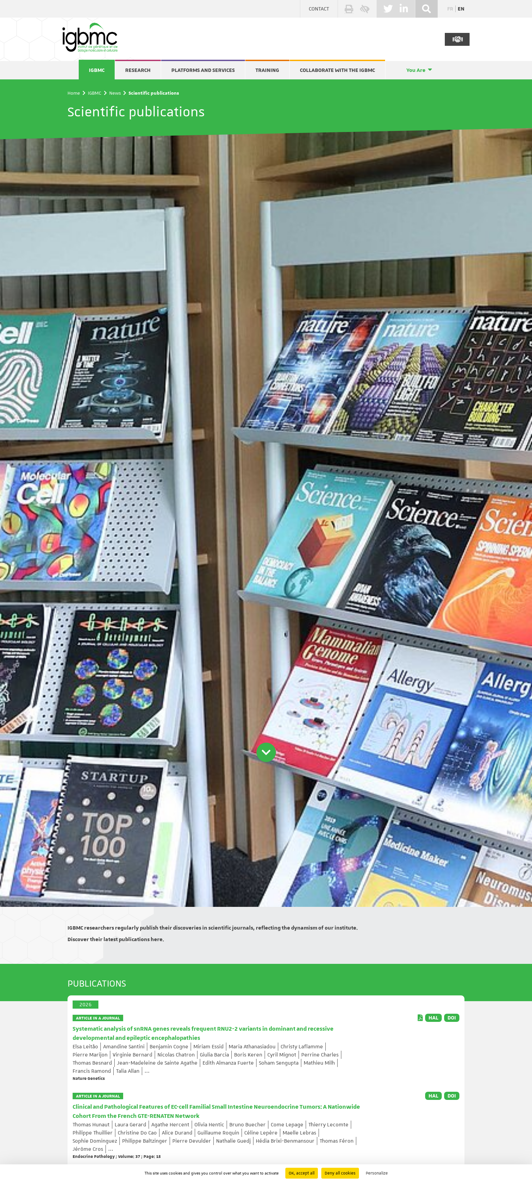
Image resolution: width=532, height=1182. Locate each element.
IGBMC (96, 70)
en (461, 8)
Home (74, 93)
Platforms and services (203, 70)
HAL (433, 1017)
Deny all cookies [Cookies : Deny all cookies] (340, 1173)
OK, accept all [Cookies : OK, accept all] (302, 1173)
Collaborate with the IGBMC (337, 70)
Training (267, 70)
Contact (319, 8)
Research (138, 70)
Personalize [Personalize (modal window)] (377, 1173)
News (115, 93)
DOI (452, 1017)
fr (450, 8)
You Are (415, 70)
